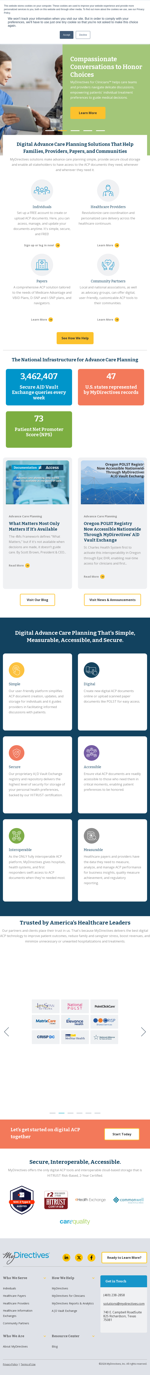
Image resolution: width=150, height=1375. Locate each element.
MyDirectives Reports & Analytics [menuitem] (73, 1303)
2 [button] (62, 130)
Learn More (105, 245)
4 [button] (87, 130)
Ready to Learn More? (124, 1257)
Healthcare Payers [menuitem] (14, 1296)
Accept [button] (66, 35)
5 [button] (100, 130)
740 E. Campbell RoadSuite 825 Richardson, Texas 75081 (122, 1316)
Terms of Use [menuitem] (28, 1364)
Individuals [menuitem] (9, 1288)
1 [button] (49, 130)
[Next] (142, 1032)
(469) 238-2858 (114, 1295)
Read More (16, 565)
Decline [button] (83, 35)
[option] (75, 96)
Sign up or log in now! (39, 245)
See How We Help (75, 338)
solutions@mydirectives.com (124, 1303)
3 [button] (75, 130)
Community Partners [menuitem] (16, 1323)
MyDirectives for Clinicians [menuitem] (68, 1296)
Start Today (121, 1134)
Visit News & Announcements (112, 600)
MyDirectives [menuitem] (60, 1288)
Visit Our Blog (37, 592)
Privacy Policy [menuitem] (10, 1364)
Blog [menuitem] (55, 1346)
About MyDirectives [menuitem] (15, 1346)
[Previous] (8, 1032)
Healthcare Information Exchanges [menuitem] (17, 1313)
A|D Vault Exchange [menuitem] (64, 1311)
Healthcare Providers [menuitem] (16, 1303)
